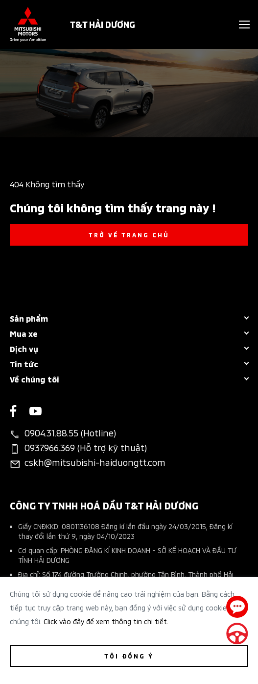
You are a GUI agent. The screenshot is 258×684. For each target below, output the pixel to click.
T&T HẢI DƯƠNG (102, 24)
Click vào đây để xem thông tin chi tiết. (106, 621)
